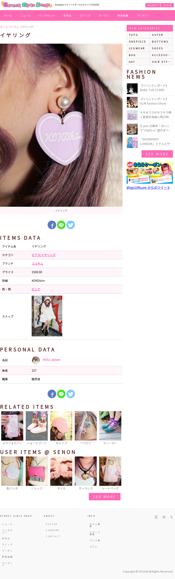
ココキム (37, 263)
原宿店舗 (123, 15)
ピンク (36, 289)
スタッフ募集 (95, 533)
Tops (133, 34)
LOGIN (167, 5)
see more (104, 496)
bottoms (160, 41)
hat (132, 61)
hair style (162, 61)
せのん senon (46, 360)
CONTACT (52, 536)
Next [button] (117, 428)
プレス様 (95, 540)
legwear (137, 48)
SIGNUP (152, 5)
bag (132, 55)
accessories (162, 55)
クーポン (104, 15)
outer (158, 34)
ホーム (8, 15)
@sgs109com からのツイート (148, 187)
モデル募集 (95, 525)
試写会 (68, 15)
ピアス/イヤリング (44, 255)
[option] (61, 129)
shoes (157, 48)
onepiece (137, 41)
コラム (94, 546)
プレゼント (143, 15)
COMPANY (52, 530)
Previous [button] (5, 428)
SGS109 (52, 524)
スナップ (85, 15)
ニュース (25, 15)
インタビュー (47, 15)
